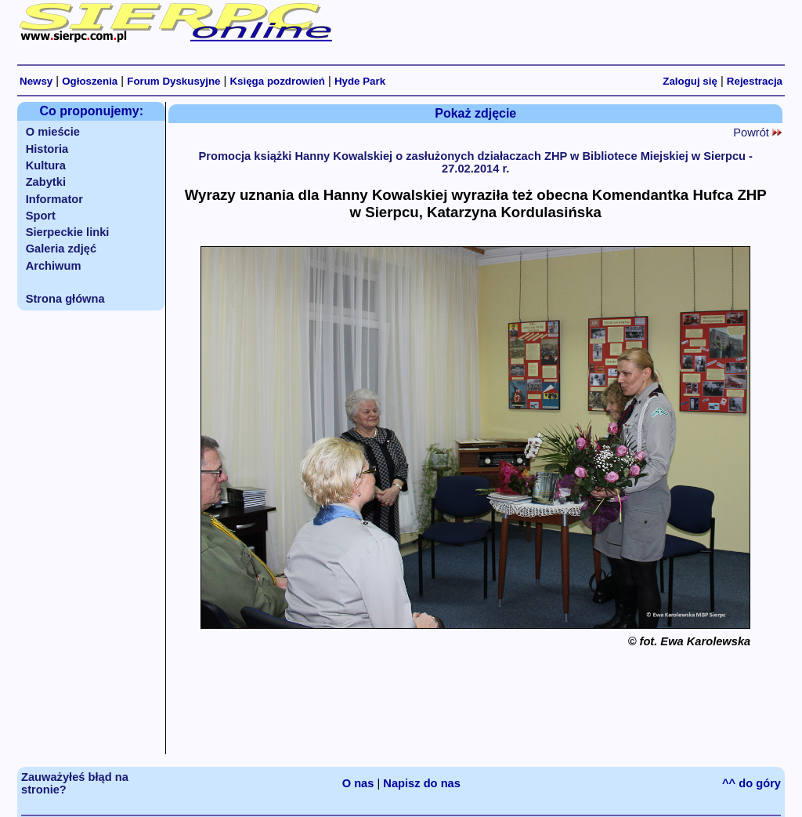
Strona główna (65, 298)
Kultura (46, 165)
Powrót (757, 132)
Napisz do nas (422, 783)
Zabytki (46, 182)
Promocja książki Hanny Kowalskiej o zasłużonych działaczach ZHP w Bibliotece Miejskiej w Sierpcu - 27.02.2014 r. (475, 162)
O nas (358, 783)
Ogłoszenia (89, 81)
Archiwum (53, 266)
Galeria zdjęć (61, 248)
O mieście (53, 131)
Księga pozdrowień (276, 81)
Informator (54, 199)
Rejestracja (754, 81)
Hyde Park (359, 81)
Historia (47, 149)
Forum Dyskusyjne (173, 81)
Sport (41, 215)
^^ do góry (751, 783)
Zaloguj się (690, 81)
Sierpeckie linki (68, 232)
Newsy (36, 81)
